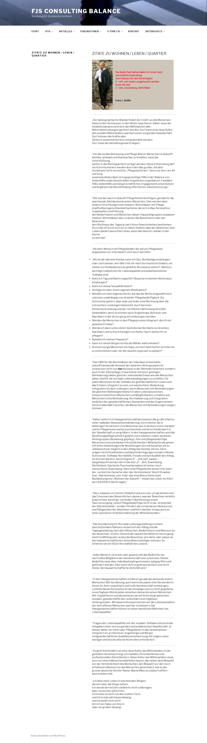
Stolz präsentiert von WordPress (48, 735)
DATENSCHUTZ (155, 31)
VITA (49, 31)
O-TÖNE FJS (115, 31)
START (35, 31)
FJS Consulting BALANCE (76, 11)
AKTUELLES (67, 31)
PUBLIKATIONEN (91, 31)
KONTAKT (133, 31)
